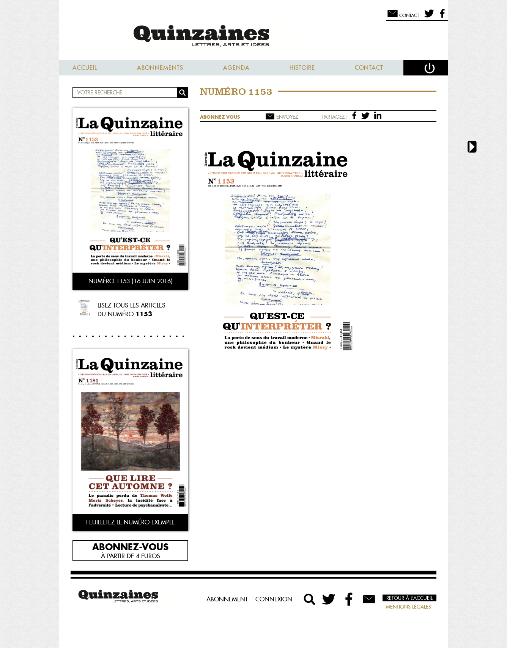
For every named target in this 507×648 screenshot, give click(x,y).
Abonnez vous (220, 117)
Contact (369, 67)
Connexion (273, 599)
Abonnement (227, 599)
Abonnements (160, 67)
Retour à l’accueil (409, 598)
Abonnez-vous (130, 546)
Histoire (302, 67)
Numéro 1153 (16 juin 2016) (130, 281)
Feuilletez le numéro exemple (130, 522)
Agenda (236, 67)
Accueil (84, 67)
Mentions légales (408, 607)
